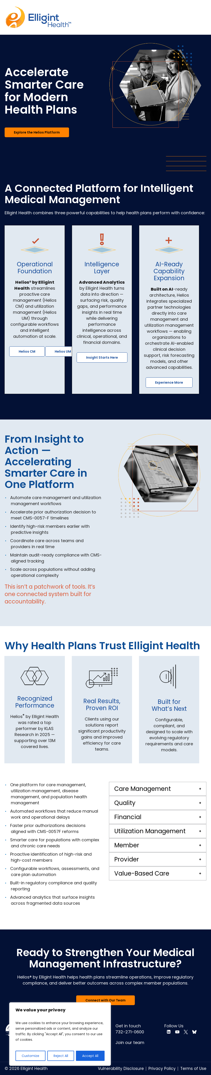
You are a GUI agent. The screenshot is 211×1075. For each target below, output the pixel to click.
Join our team (129, 1042)
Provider (126, 859)
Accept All (90, 1055)
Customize (30, 1055)
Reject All (61, 1055)
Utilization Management (150, 831)
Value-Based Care (141, 873)
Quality (125, 803)
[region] (60, 1034)
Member (126, 845)
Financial (127, 817)
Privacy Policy (162, 1068)
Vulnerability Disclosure (121, 1068)
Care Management (142, 789)
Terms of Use (193, 1068)
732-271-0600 (129, 1032)
